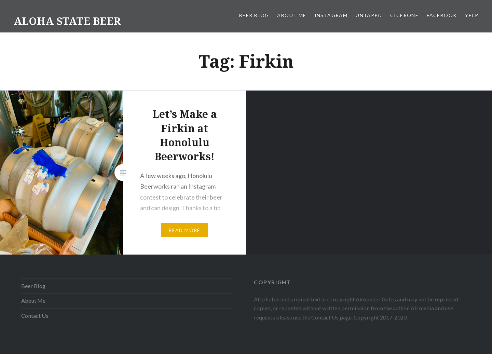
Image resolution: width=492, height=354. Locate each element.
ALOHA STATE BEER (67, 21)
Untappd (369, 15)
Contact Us (35, 315)
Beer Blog (254, 15)
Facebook (442, 15)
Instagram (331, 15)
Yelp (471, 15)
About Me (291, 15)
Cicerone (404, 15)
